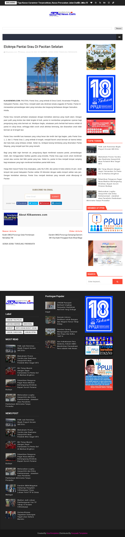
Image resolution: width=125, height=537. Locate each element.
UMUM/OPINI (30, 332)
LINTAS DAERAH (13, 324)
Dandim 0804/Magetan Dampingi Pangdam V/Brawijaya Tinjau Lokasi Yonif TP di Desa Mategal (22, 490)
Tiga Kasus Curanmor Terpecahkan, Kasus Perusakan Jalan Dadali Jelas (51, 3)
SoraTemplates (53, 533)
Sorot (10, 328)
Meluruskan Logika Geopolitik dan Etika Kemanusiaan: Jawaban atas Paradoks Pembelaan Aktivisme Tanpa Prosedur (104, 195)
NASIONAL (28, 324)
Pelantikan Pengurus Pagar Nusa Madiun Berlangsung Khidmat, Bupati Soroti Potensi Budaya (21, 384)
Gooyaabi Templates (79, 533)
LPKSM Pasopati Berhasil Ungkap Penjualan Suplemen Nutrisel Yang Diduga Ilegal (60, 307)
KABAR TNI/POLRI (14, 320)
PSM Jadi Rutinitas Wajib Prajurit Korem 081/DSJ (26, 348)
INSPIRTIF (44, 52)
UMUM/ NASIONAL (14, 332)
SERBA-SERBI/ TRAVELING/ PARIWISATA (62, 52)
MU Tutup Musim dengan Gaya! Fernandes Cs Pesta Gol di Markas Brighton (110, 171)
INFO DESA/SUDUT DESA (26, 328)
